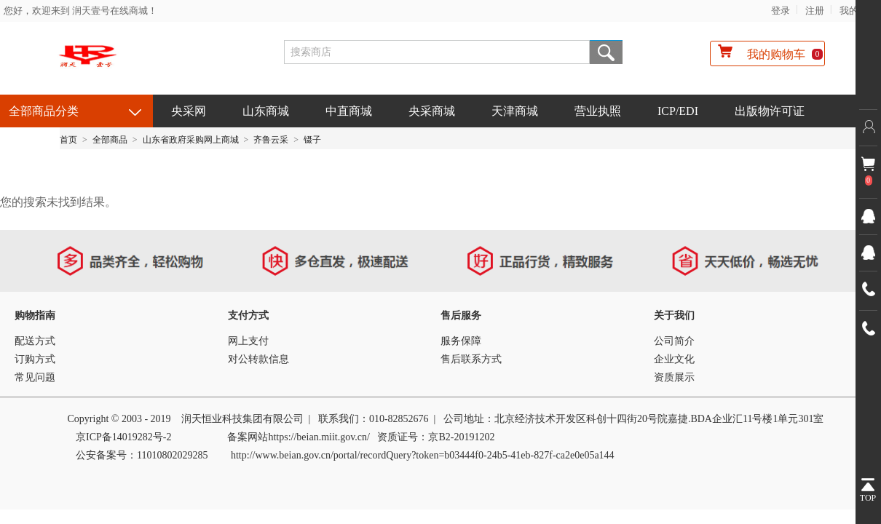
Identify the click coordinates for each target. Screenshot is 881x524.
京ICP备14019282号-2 (123, 437)
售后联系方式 (471, 359)
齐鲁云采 (270, 140)
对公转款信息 (258, 359)
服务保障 (460, 341)
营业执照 (597, 111)
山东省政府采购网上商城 (191, 140)
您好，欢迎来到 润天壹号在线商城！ (80, 10)
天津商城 (514, 111)
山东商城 (265, 111)
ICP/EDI (677, 111)
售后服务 (460, 315)
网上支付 (248, 341)
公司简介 (674, 341)
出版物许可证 (770, 111)
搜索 (606, 52)
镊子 (312, 140)
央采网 (188, 111)
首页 (68, 140)
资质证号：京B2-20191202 (435, 437)
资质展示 (674, 377)
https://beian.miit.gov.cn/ (318, 437)
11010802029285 (172, 455)
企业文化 (674, 359)
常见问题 (35, 377)
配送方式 (35, 341)
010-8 (381, 418)
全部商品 (109, 140)
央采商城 (431, 111)
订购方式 (35, 359)
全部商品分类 (44, 111)
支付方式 (248, 315)
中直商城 (348, 111)
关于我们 (674, 315)
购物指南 (35, 315)
